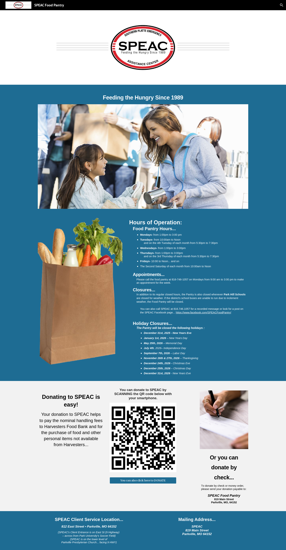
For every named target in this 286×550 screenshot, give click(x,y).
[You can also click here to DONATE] (143, 480)
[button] (281, 5)
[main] (143, 96)
